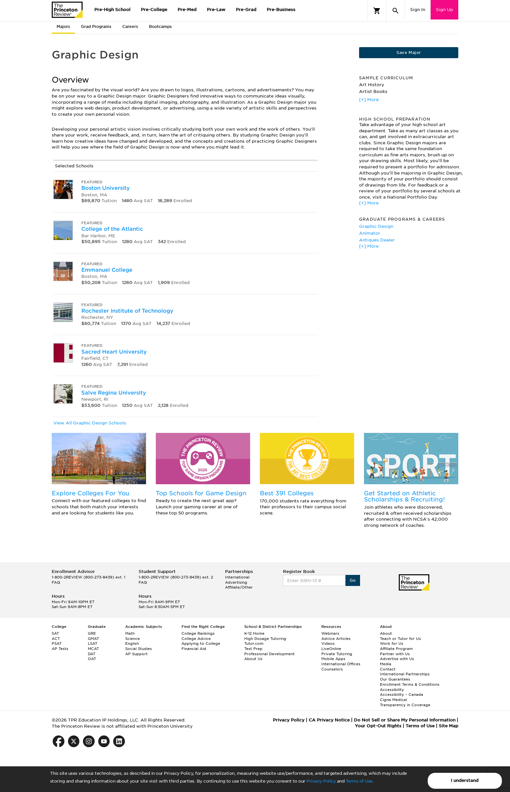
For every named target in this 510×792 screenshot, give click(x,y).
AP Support (136, 654)
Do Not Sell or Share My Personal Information (404, 720)
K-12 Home (254, 633)
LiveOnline (331, 648)
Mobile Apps (333, 658)
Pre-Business (281, 9)
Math (130, 633)
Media (385, 664)
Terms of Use (359, 781)
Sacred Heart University (114, 352)
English (132, 643)
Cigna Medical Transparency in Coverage (405, 702)
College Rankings (198, 633)
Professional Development (269, 654)
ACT (56, 638)
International (237, 577)
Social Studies (138, 648)
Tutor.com (253, 643)
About (386, 633)
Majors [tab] (63, 26)
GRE (92, 633)
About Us (253, 658)
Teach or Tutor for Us (400, 638)
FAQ (56, 582)
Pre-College (154, 9)
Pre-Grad (246, 9)
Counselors (332, 669)
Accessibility (392, 689)
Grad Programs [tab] (96, 26)
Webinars (330, 633)
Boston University (105, 188)
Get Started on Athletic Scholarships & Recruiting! (404, 496)
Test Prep (253, 648)
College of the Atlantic (112, 229)
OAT (92, 658)
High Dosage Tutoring (265, 638)
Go (353, 580)
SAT (55, 633)
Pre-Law (216, 9)
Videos (328, 643)
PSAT (56, 643)
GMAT (93, 638)
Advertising (236, 582)
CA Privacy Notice (329, 720)
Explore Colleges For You (90, 493)
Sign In (417, 9)
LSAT (92, 643)
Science (132, 638)
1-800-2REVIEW (88, 577)
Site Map (448, 725)
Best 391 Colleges (287, 493)
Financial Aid (193, 648)
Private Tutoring (336, 654)
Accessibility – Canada (401, 694)
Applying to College (200, 643)
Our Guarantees (395, 679)
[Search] (395, 10)
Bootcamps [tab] (160, 26)
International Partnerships (405, 674)
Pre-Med (187, 9)
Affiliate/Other (239, 587)
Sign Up (444, 9)
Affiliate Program (396, 648)
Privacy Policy (321, 781)
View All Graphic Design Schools (89, 423)
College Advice (196, 638)
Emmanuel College (106, 270)
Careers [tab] (130, 26)
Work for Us (391, 643)
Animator (369, 233)
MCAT (93, 648)
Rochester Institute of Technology (127, 311)
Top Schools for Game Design (201, 493)
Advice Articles (336, 638)
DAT (91, 654)
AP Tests (60, 648)
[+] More (369, 99)
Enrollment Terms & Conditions (409, 684)
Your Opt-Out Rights (378, 725)
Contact (388, 669)
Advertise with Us (397, 658)
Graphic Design (376, 226)
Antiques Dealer (377, 240)
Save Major (408, 52)
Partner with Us (395, 654)
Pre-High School (112, 9)
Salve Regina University (113, 393)
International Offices (340, 664)
